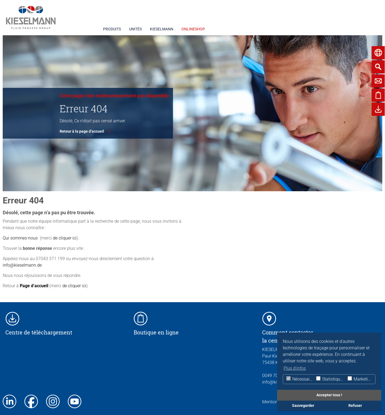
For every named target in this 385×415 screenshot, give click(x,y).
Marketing (360, 379)
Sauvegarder (303, 405)
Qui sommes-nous (20, 238)
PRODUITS (112, 29)
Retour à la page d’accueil (82, 131)
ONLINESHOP (193, 29)
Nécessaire (299, 379)
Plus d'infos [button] (295, 368)
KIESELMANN (161, 29)
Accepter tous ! (329, 395)
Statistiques (330, 379)
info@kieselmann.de (22, 265)
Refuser (355, 405)
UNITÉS (135, 29)
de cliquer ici (64, 238)
